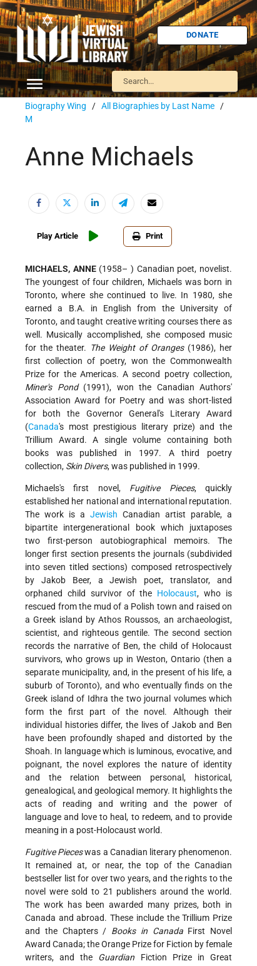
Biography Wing (55, 106)
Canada (43, 427)
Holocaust (177, 593)
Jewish (104, 514)
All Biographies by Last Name (157, 106)
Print (148, 236)
